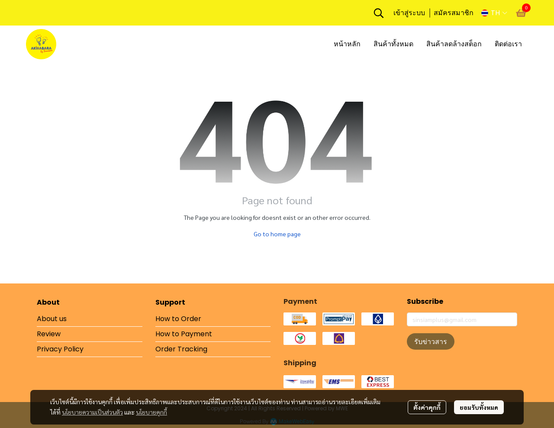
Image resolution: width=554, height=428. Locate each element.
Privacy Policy (60, 349)
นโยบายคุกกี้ (151, 412)
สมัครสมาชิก (453, 12)
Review (49, 334)
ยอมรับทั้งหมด (479, 407)
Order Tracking (181, 349)
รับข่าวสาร (430, 341)
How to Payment (183, 334)
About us (52, 319)
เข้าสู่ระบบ (409, 12)
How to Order (178, 319)
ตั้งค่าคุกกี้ (427, 407)
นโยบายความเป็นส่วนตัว (92, 412)
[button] (378, 13)
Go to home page (277, 234)
